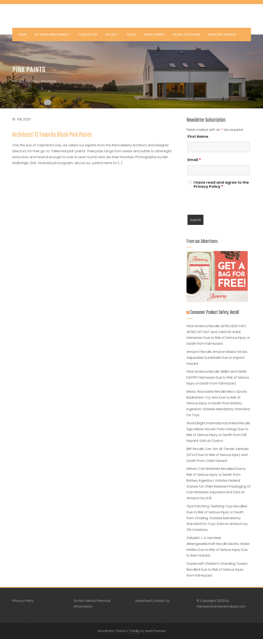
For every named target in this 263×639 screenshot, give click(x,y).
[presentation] (219, 202)
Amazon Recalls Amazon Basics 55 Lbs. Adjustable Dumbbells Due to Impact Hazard (217, 357)
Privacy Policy (23, 600)
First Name (198, 136)
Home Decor (88, 34)
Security (112, 34)
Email (194, 159)
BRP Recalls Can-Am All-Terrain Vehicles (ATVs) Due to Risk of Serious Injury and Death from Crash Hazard (217, 455)
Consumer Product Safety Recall (214, 312)
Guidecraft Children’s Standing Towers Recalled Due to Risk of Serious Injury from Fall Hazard (216, 569)
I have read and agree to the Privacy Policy (221, 184)
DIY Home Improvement (53, 34)
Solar (131, 34)
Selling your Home (186, 34)
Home (22, 34)
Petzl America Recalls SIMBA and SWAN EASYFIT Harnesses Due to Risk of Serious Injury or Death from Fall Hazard (217, 377)
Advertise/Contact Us (152, 600)
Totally (134, 631)
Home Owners (154, 34)
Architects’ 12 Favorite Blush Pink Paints (52, 135)
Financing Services (222, 34)
